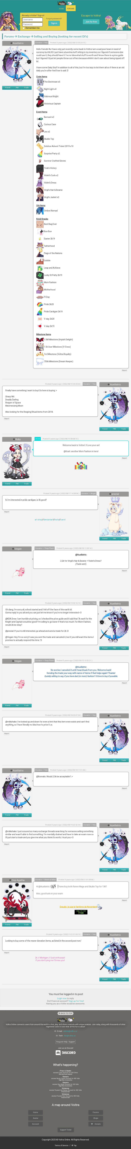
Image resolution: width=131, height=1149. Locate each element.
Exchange (24, 36)
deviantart (48, 519)
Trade (26, 87)
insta (57, 519)
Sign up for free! (76, 1001)
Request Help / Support (65, 1042)
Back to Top (65, 1013)
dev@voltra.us (70, 1036)
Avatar (35, 1118)
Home (61, 9)
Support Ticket (65, 1130)
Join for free (91, 22)
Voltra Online (65, 3)
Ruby (18, 439)
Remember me (31, 28)
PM (17, 87)
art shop (38, 519)
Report (124, 370)
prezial (115, 493)
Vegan (18, 548)
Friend (7, 87)
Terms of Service (61, 1145)
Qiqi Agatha (18, 880)
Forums (70, 9)
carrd (63, 519)
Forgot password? (54, 18)
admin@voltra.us (70, 1031)
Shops (95, 1118)
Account (35, 1124)
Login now (62, 998)
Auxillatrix (18, 43)
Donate (96, 1124)
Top (74, 1145)
